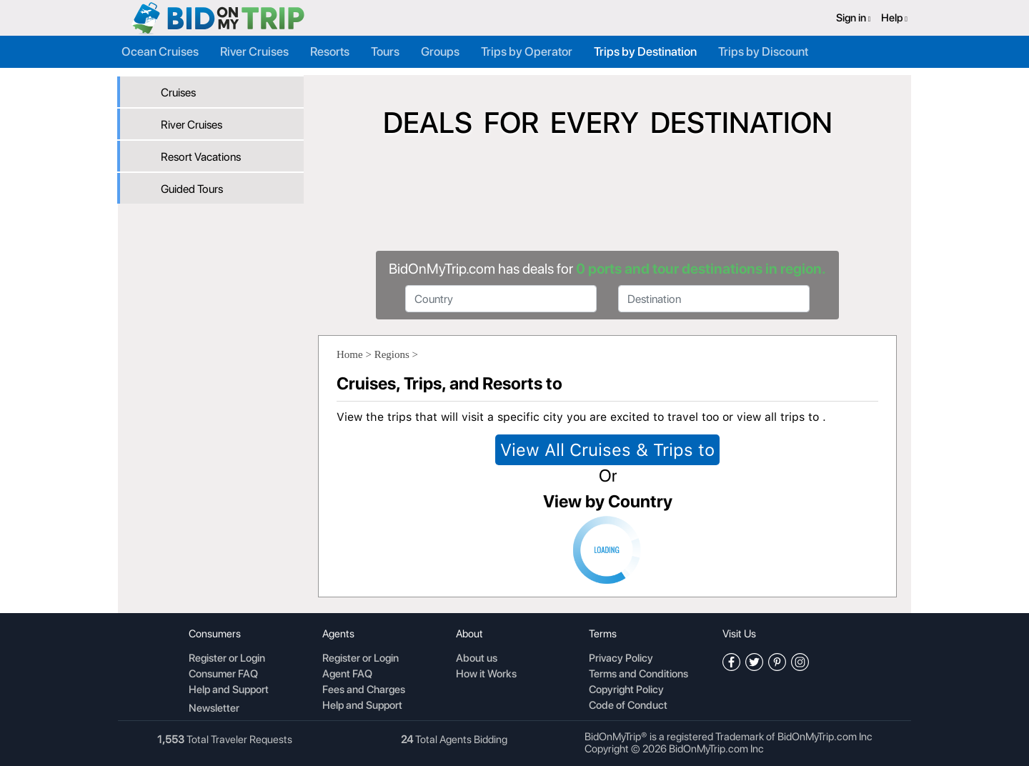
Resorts (329, 51)
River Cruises (254, 51)
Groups (440, 51)
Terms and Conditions (638, 674)
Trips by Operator (526, 51)
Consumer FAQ (223, 674)
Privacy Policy (621, 659)
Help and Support (229, 690)
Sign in (853, 17)
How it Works (486, 674)
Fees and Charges (363, 690)
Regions (391, 354)
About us (476, 659)
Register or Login (227, 659)
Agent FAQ (347, 674)
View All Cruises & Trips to (607, 449)
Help (894, 17)
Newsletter (214, 708)
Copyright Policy (626, 690)
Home (350, 354)
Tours (385, 51)
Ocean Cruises (160, 51)
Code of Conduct (628, 706)
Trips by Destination (645, 51)
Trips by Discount (763, 51)
